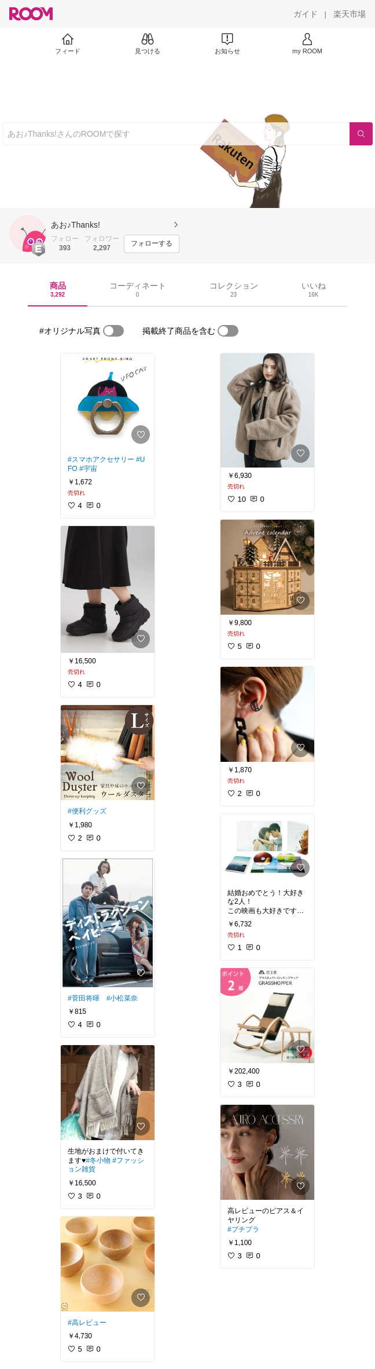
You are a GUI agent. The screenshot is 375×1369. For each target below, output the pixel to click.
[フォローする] (151, 244)
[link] (108, 400)
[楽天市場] (349, 14)
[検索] (361, 133)
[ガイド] (305, 14)
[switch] (113, 331)
